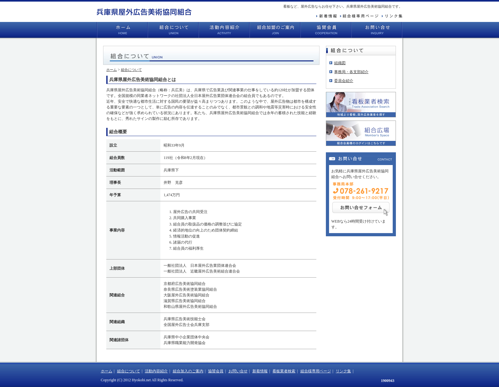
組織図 (340, 63)
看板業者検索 (283, 371)
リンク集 (343, 371)
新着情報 (260, 371)
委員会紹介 (343, 81)
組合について (173, 30)
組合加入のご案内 (188, 371)
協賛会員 (325, 30)
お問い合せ (376, 30)
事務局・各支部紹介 (351, 72)
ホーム (122, 30)
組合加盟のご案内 (275, 30)
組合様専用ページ (315, 371)
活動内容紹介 (224, 30)
